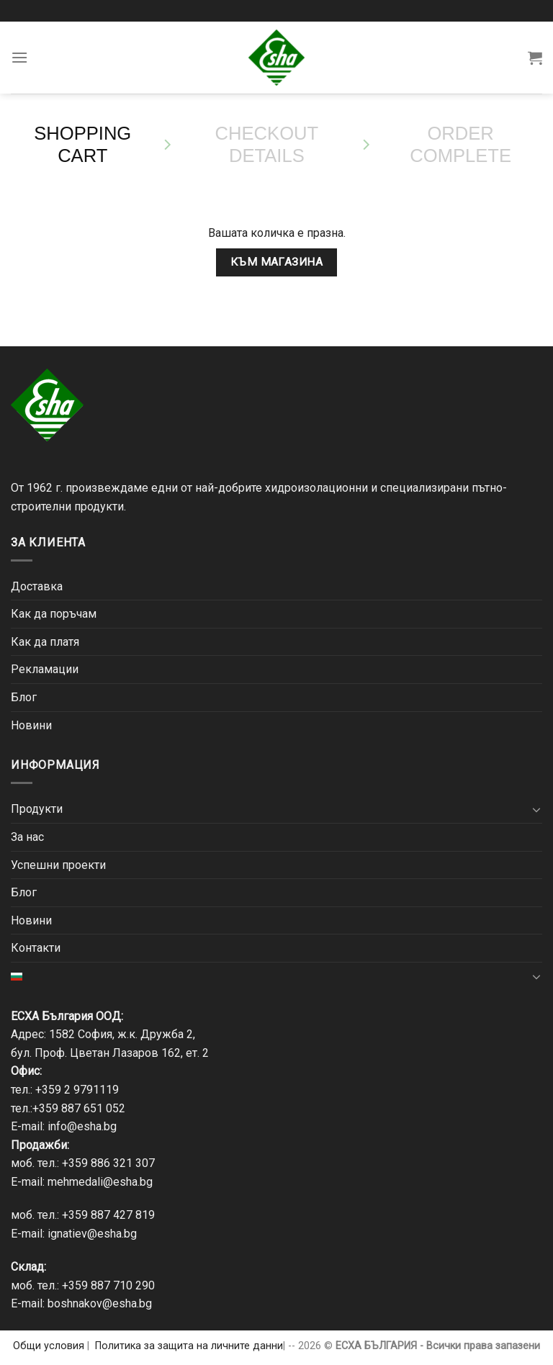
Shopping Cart (82, 144)
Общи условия (48, 1346)
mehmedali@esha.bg (100, 1182)
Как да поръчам (53, 614)
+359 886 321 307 (108, 1163)
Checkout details (267, 144)
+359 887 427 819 (108, 1215)
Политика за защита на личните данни (189, 1346)
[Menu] (19, 57)
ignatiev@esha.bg (92, 1233)
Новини (31, 725)
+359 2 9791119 (77, 1089)
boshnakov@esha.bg (100, 1303)
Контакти (35, 948)
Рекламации (44, 669)
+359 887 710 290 (108, 1285)
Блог (24, 697)
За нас (27, 837)
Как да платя (45, 642)
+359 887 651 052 (78, 1108)
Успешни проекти (58, 865)
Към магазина (276, 262)
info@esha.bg (82, 1126)
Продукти (37, 809)
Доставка (37, 586)
